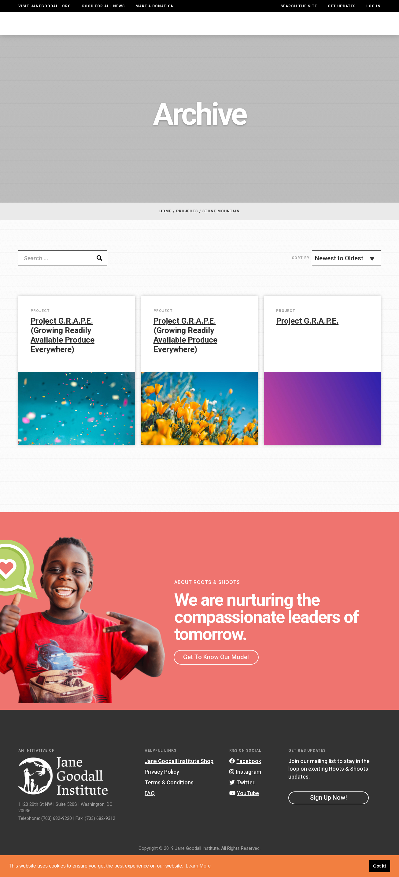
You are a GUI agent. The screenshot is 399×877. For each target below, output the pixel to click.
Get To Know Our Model (216, 677)
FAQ (150, 813)
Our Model (235, 33)
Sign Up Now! (328, 817)
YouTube (244, 813)
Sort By (300, 278)
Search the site (299, 6)
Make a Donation (154, 6)
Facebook (245, 781)
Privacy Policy (162, 791)
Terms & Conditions (169, 802)
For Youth (139, 33)
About (111, 33)
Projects (281, 33)
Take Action (358, 33)
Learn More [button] (198, 865)
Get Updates (342, 6)
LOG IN (373, 6)
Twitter (242, 802)
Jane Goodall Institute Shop (179, 781)
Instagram (245, 791)
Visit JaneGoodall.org (44, 6)
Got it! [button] (379, 866)
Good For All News (103, 6)
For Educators (187, 33)
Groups (317, 33)
